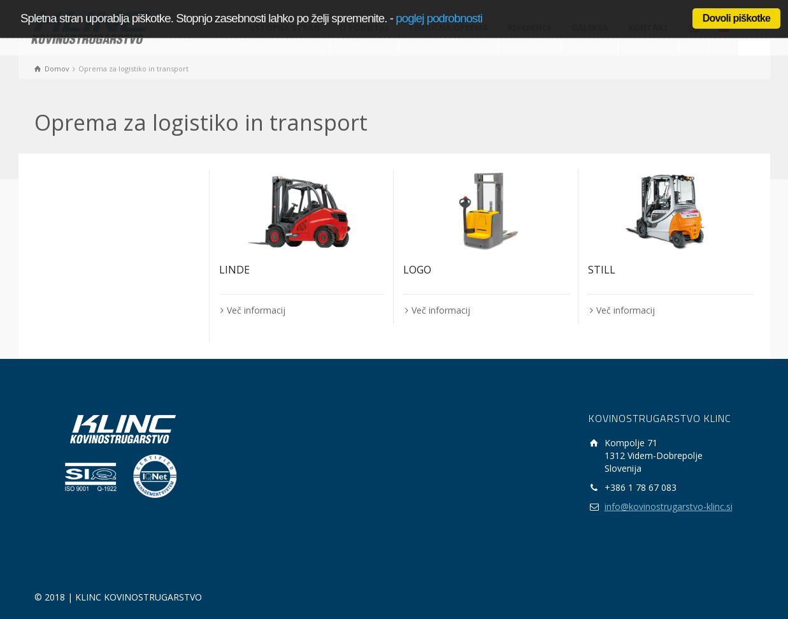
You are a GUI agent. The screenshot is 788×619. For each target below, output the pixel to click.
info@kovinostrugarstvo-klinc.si (669, 506)
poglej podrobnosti (439, 18)
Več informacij (256, 310)
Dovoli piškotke (736, 18)
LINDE (234, 270)
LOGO (417, 270)
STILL (601, 270)
